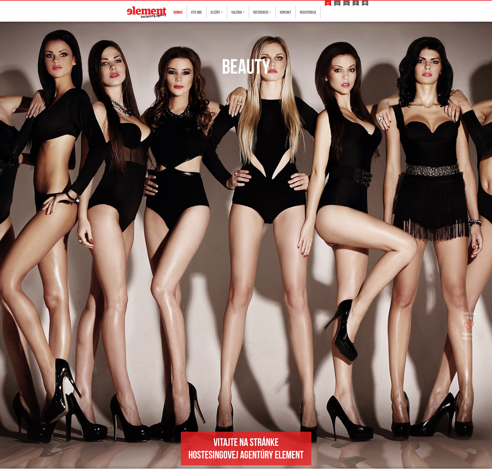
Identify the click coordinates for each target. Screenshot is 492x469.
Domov (178, 12)
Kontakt (285, 12)
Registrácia (308, 12)
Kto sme (196, 12)
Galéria (238, 12)
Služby (217, 12)
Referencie (262, 12)
